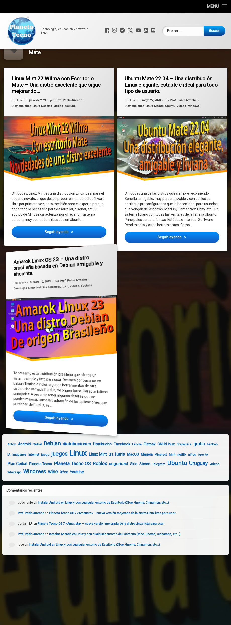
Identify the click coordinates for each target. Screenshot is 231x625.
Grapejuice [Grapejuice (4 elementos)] (179, 462)
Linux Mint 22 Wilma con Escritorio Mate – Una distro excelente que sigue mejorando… (57, 103)
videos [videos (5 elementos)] (210, 482)
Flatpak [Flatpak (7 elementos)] (145, 462)
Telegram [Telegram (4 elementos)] (154, 482)
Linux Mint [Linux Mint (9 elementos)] (93, 472)
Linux (36, 125)
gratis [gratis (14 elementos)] (194, 462)
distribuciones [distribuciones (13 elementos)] (72, 462)
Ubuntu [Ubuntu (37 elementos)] (173, 481)
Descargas (17, 286)
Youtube (70, 124)
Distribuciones (22, 126)
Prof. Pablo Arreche (68, 118)
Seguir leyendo (76, 253)
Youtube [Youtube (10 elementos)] (72, 490)
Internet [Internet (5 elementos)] (29, 472)
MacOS (159, 125)
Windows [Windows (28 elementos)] (30, 490)
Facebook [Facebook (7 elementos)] (117, 462)
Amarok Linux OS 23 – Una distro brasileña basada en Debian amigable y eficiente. (46, 270)
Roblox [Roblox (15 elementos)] (95, 481)
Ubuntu (170, 124)
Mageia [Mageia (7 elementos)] (142, 472)
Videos (58, 124)
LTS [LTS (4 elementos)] (106, 472)
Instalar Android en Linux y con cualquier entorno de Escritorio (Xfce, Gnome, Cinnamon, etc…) (108, 521)
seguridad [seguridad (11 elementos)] (114, 481)
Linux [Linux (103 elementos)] (73, 471)
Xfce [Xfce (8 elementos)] (59, 490)
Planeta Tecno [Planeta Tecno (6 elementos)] (36, 482)
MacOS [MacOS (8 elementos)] (128, 472)
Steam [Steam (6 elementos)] (140, 482)
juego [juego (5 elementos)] (41, 472)
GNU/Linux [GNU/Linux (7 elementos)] (161, 462)
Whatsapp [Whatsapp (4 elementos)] (10, 490)
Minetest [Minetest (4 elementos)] (156, 472)
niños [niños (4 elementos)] (187, 472)
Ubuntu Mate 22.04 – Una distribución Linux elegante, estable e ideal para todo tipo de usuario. (173, 103)
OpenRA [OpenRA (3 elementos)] (198, 472)
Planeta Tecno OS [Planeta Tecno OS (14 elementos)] (67, 481)
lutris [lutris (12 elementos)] (115, 472)
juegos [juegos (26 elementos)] (55, 472)
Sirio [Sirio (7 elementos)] (129, 482)
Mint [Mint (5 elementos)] (167, 472)
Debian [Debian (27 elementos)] (47, 462)
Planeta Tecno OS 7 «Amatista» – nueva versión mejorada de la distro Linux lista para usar (117, 531)
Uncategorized (58, 304)
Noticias (46, 125)
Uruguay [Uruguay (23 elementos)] (194, 481)
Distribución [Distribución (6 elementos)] (98, 462)
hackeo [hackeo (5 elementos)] (207, 462)
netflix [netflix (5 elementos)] (177, 472)
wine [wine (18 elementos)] (48, 490)
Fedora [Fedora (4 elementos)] (132, 462)
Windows (194, 123)
